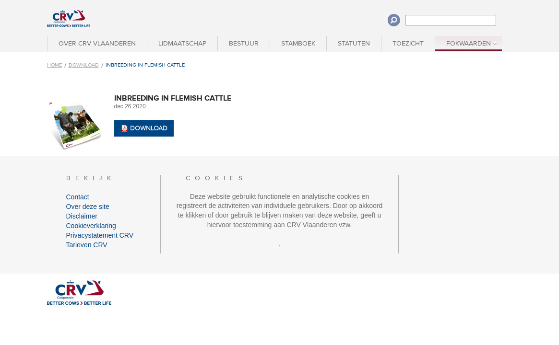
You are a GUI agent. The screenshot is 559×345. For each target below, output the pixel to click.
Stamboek (298, 43)
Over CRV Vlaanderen (97, 43)
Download (84, 65)
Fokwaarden (468, 43)
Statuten (354, 43)
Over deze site (87, 206)
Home (54, 65)
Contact (77, 197)
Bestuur (244, 43)
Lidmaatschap (182, 43)
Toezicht (408, 43)
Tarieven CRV (86, 245)
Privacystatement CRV (100, 235)
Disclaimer (81, 216)
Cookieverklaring (91, 226)
